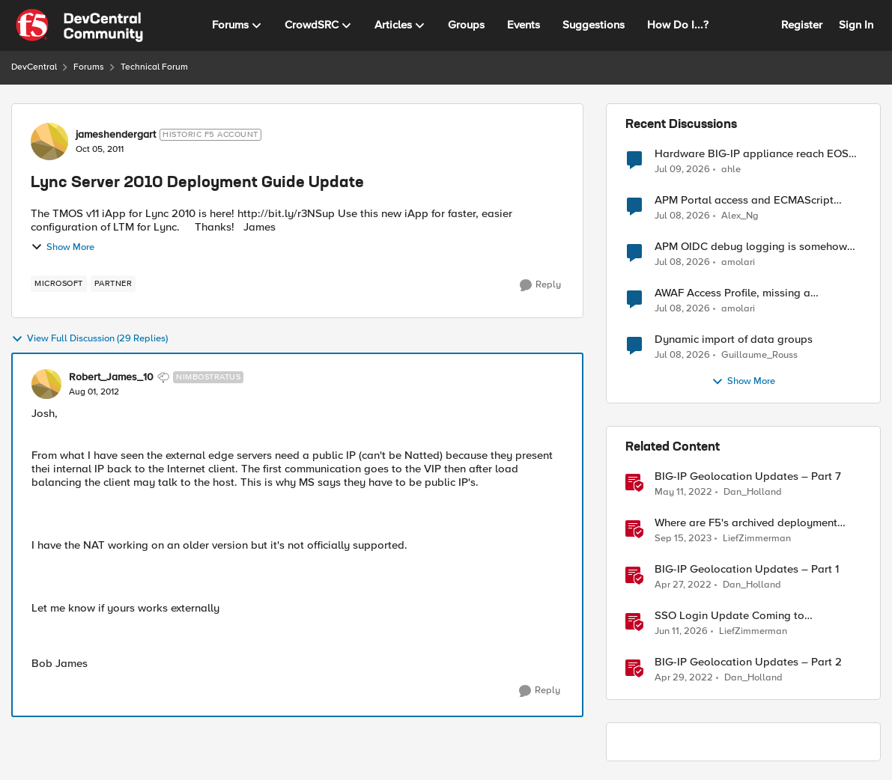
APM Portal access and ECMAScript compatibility (744, 200)
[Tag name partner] (113, 283)
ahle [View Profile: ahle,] (731, 168)
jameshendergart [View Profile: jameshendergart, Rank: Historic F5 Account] (116, 135)
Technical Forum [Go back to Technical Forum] (154, 67)
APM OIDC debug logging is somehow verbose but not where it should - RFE (751, 246)
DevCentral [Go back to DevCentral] (34, 67)
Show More (62, 247)
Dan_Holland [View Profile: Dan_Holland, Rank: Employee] (752, 492)
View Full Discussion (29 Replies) (89, 339)
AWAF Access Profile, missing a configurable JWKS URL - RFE (732, 293)
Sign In (856, 24)
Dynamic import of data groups (734, 339)
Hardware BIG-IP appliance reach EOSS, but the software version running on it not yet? (758, 153)
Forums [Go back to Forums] (88, 67)
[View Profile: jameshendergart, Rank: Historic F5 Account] (49, 141)
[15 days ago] (682, 169)
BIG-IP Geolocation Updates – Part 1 (747, 569)
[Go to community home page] (79, 25)
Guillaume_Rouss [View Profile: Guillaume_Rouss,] (759, 355)
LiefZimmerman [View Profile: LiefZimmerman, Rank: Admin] (757, 538)
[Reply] (540, 285)
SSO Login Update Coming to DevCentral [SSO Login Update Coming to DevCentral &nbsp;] (729, 615)
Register (801, 24)
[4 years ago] (683, 493)
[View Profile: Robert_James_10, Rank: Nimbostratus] (46, 384)
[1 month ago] (681, 632)
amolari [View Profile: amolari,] (738, 262)
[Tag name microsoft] (59, 283)
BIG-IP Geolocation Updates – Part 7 (748, 476)
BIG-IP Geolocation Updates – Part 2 (748, 662)
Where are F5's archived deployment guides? (746, 523)
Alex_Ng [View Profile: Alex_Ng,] (740, 216)
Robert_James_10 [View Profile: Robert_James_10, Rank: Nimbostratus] (111, 377)
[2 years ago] (683, 539)
